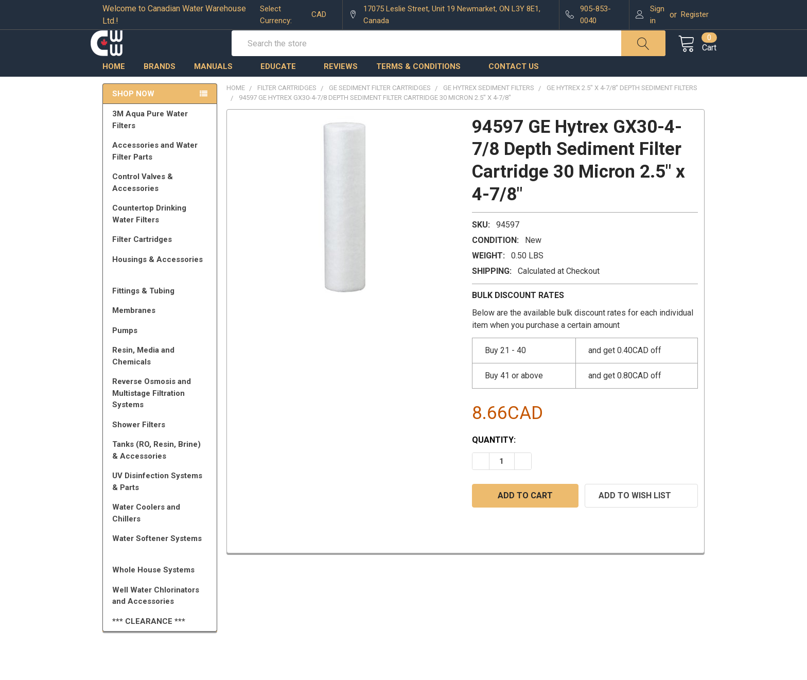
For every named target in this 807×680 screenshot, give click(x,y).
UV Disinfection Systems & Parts (161, 505)
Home (113, 90)
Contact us (513, 90)
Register (695, 14)
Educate (282, 90)
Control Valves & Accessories (161, 206)
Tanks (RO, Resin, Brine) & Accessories (161, 473)
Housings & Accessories (161, 287)
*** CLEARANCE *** (148, 645)
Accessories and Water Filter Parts (161, 174)
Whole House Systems (161, 593)
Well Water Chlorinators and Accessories (155, 619)
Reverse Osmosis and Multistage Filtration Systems (161, 416)
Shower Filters (161, 448)
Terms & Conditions (423, 90)
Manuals (218, 90)
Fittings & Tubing (161, 314)
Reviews (341, 90)
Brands (160, 90)
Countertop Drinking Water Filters (149, 237)
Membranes (161, 334)
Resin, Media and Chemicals (161, 379)
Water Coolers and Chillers (161, 536)
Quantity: (494, 463)
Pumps (161, 354)
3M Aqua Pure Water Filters (161, 143)
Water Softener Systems (161, 566)
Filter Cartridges (161, 263)
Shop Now (133, 117)
